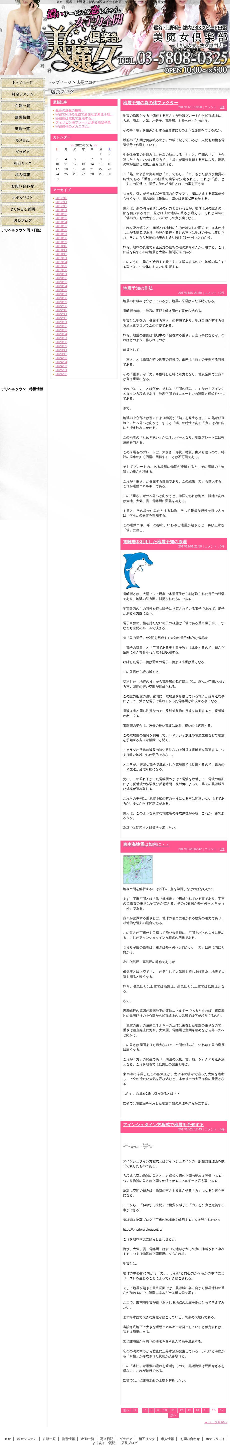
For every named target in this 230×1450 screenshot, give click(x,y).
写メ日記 (22, 140)
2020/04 (61, 286)
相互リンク (22, 163)
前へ (126, 1410)
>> (95, 145)
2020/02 (61, 278)
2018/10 (61, 246)
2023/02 (61, 326)
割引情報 (22, 117)
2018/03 (61, 218)
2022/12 (61, 318)
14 (197, 1410)
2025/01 (61, 370)
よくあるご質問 (22, 209)
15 (205, 1410)
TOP (22, 83)
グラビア (22, 152)
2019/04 (61, 262)
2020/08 (61, 298)
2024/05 (61, 366)
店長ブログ (22, 221)
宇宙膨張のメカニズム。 (73, 126)
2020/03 (61, 282)
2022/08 (61, 306)
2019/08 (61, 270)
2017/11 (61, 202)
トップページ (60, 82)
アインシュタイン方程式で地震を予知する (163, 1124)
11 (173, 1410)
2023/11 (61, 350)
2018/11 (61, 250)
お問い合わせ (22, 186)
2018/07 (61, 234)
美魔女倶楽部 (115, 37)
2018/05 (61, 226)
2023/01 (61, 322)
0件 (222, 107)
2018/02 (61, 214)
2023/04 (61, 334)
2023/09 (61, 346)
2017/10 (61, 198)
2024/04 (61, 362)
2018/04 (61, 222)
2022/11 (61, 314)
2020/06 (61, 290)
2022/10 (61, 310)
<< (72, 145)
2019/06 (61, 266)
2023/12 (61, 354)
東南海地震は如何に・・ (146, 844)
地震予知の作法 (138, 288)
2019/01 (61, 258)
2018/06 (61, 230)
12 (181, 1410)
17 (222, 1410)
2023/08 (61, 342)
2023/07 (61, 338)
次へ (173, 1415)
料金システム (22, 94)
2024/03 (61, 358)
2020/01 (61, 274)
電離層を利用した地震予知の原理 (155, 541)
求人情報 (22, 175)
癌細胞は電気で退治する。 (75, 118)
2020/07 (61, 294)
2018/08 (61, 238)
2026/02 (61, 374)
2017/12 (61, 206)
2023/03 (61, 330)
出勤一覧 (22, 129)
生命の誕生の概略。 (70, 110)
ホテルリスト (22, 198)
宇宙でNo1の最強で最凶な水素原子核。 (85, 114)
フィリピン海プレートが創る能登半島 (83, 122)
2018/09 (61, 242)
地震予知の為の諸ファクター (150, 102)
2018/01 (61, 210)
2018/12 (61, 254)
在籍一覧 (22, 106)
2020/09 (61, 302)
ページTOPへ (218, 1422)
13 (189, 1410)
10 (165, 1410)
